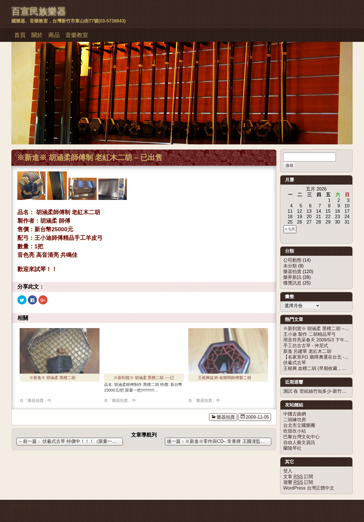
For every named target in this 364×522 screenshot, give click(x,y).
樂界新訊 (292, 277)
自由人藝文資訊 (299, 442)
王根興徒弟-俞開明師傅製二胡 (224, 377)
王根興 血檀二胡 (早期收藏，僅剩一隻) (322, 368)
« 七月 (290, 229)
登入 (287, 470)
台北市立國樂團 (299, 425)
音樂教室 (76, 35)
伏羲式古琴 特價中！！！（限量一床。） (70, 441)
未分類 (290, 265)
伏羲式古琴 (294, 362)
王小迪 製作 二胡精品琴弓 (309, 334)
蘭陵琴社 (292, 448)
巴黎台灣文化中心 (301, 436)
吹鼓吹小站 (294, 431)
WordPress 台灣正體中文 (308, 488)
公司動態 (292, 260)
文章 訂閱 (298, 476)
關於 (37, 35)
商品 (54, 35)
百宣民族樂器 (38, 11)
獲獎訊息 (292, 283)
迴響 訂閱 (298, 482)
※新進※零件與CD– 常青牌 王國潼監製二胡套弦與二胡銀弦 (228, 441)
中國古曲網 (294, 414)
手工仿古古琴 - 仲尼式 (305, 345)
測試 (287, 391)
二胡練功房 (294, 419)
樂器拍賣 (226, 417)
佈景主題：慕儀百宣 (26, 505)
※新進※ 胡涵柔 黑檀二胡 (52, 377)
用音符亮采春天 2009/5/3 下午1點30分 (322, 339)
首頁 (20, 35)
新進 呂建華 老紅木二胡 (307, 351)
